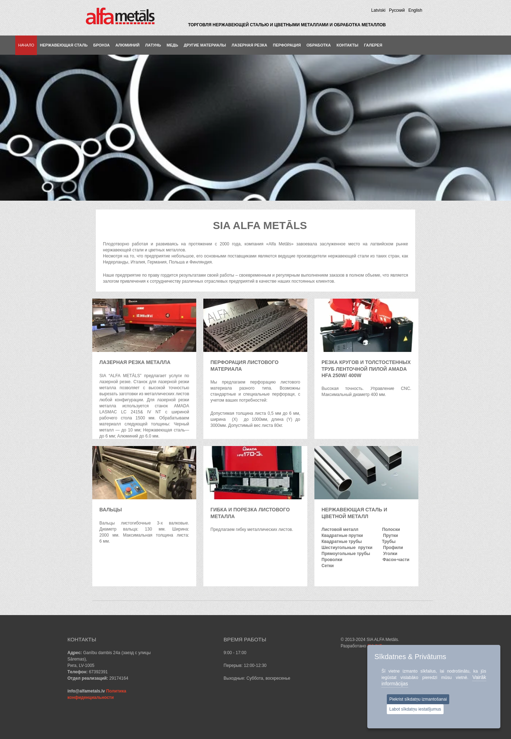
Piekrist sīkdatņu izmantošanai (418, 699)
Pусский (397, 10)
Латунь (153, 45)
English (415, 10)
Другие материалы (205, 45)
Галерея (373, 45)
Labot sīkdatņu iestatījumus (415, 709)
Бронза (101, 45)
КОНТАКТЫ (347, 45)
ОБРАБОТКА (319, 45)
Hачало (26, 45)
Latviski (378, 10)
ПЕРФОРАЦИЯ (287, 45)
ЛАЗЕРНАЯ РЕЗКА (249, 45)
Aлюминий (127, 45)
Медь (172, 45)
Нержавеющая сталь (64, 45)
